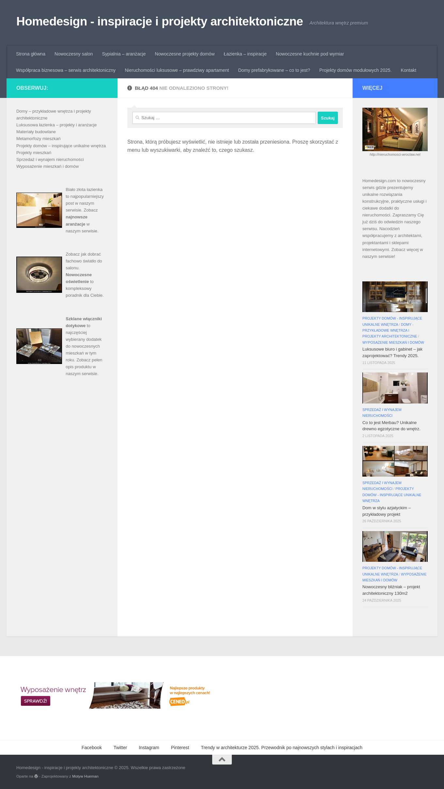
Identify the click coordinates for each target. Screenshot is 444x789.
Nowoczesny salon (74, 53)
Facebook (92, 747)
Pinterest (180, 747)
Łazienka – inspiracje (245, 53)
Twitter (120, 747)
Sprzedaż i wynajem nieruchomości (50, 159)
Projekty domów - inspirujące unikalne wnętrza (391, 495)
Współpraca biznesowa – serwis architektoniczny (66, 70)
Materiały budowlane (36, 131)
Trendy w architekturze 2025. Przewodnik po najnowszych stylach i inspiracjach (281, 747)
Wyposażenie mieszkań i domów (47, 166)
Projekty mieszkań (33, 152)
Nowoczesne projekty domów (184, 53)
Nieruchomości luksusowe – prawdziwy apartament (177, 70)
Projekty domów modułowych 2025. (355, 70)
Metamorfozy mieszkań (38, 138)
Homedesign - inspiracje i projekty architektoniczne (159, 21)
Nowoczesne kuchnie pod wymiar (310, 53)
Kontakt (409, 70)
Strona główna (30, 53)
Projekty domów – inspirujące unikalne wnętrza (61, 145)
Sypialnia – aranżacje (124, 53)
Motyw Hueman (85, 776)
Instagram (149, 747)
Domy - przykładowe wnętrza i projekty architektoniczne (389, 331)
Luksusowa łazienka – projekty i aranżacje (56, 124)
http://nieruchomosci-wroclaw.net (395, 154)
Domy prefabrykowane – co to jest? (274, 70)
